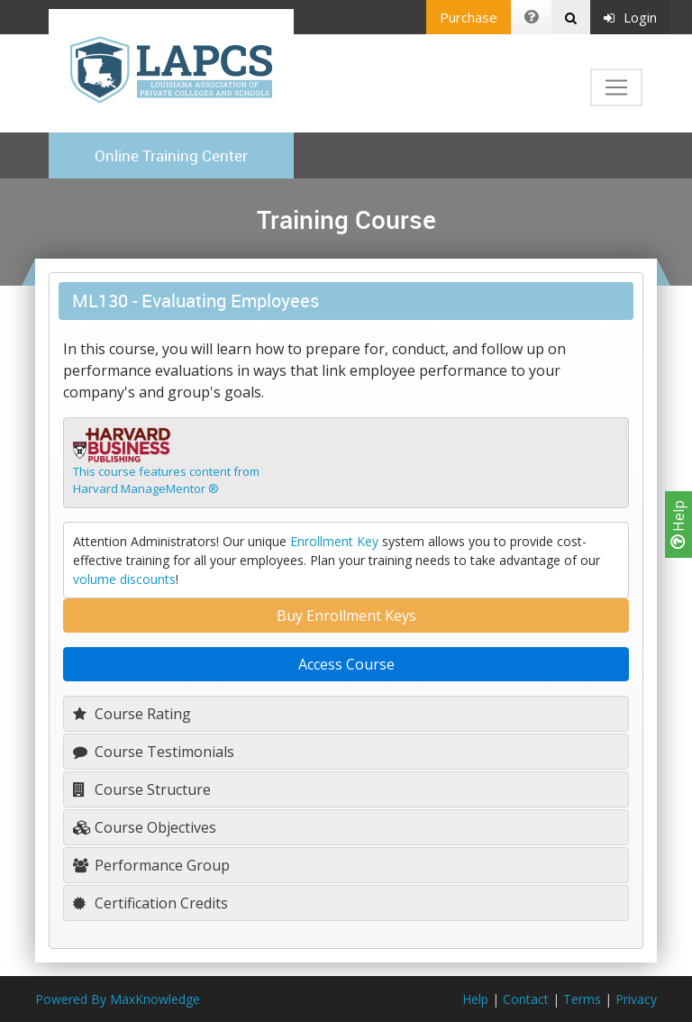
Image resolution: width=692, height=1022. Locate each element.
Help (678, 524)
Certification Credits (150, 903)
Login (630, 17)
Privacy (636, 999)
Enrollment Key (334, 541)
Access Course (346, 664)
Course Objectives (144, 827)
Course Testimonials (153, 752)
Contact (526, 999)
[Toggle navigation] (616, 87)
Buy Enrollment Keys (346, 615)
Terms (582, 999)
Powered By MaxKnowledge (117, 999)
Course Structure (142, 789)
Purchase (468, 17)
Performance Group (151, 865)
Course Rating (132, 714)
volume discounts (124, 579)
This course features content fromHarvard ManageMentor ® (166, 480)
